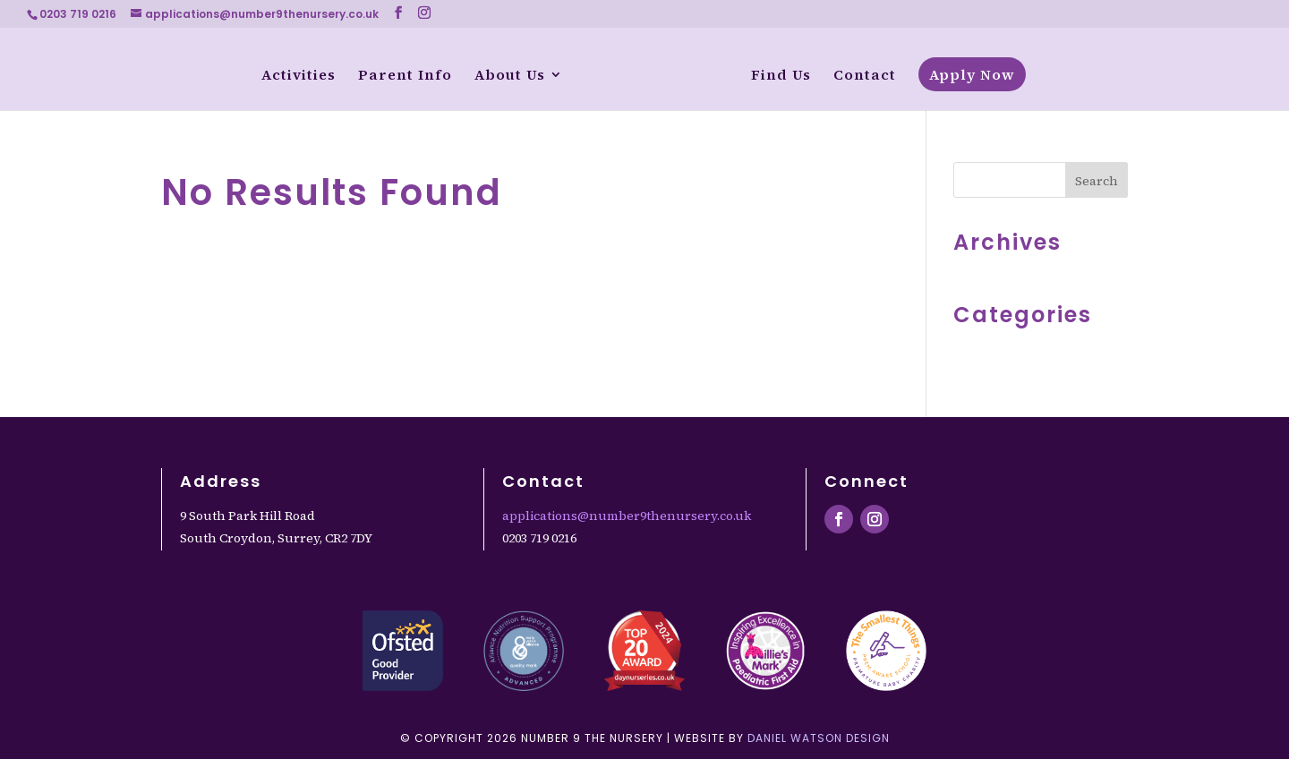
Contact (865, 76)
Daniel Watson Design (818, 738)
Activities (297, 76)
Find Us (782, 76)
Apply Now (973, 74)
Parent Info (404, 76)
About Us (509, 76)
